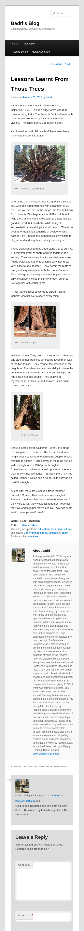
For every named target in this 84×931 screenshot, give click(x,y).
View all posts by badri (47, 753)
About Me (29, 43)
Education (44, 529)
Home (15, 43)
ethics (43, 532)
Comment (24, 864)
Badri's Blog (25, 23)
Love (69, 529)
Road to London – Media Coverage (31, 51)
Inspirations (58, 529)
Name (25, 916)
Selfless (53, 532)
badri (49, 97)
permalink (32, 536)
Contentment (31, 532)
